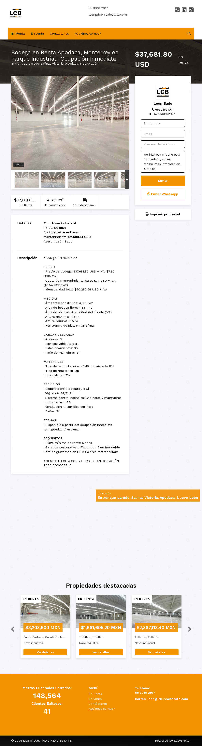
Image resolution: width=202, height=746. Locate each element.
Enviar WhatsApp (162, 194)
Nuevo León (89, 63)
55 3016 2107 (98, 8)
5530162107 (164, 109)
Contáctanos (59, 33)
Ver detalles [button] (45, 652)
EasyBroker (182, 740)
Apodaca (71, 63)
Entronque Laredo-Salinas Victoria (37, 63)
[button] (11, 628)
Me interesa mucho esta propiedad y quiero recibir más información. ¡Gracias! (163, 162)
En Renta (18, 33)
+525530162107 (163, 114)
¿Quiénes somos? (88, 33)
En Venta (37, 33)
